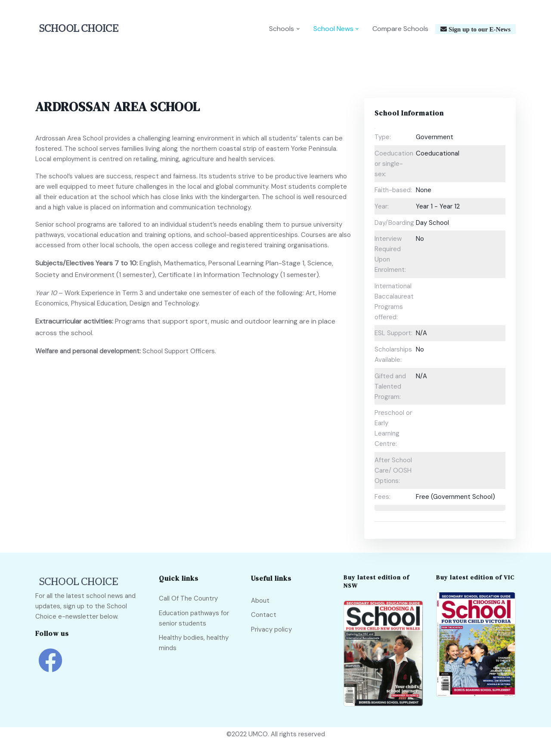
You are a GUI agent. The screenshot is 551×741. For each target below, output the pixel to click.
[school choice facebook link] (50, 666)
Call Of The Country (188, 598)
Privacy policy (271, 629)
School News (333, 28)
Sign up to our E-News (479, 29)
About (260, 600)
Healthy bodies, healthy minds (194, 642)
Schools (281, 28)
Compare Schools (400, 28)
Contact (263, 614)
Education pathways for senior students (194, 618)
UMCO (258, 734)
